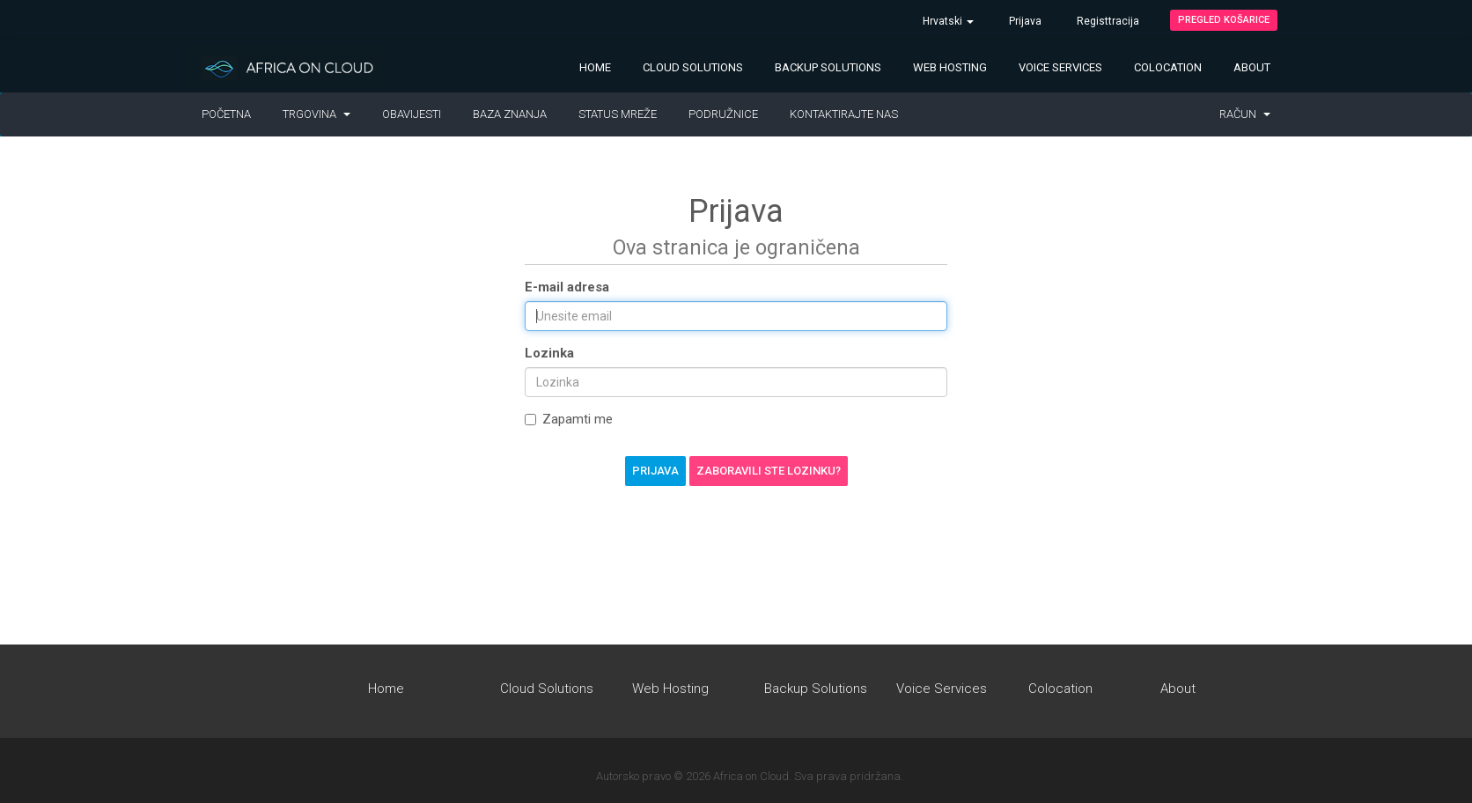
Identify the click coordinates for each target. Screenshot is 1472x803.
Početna (226, 114)
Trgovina (316, 114)
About (1251, 67)
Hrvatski (948, 21)
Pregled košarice (1224, 20)
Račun (1244, 114)
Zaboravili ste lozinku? (768, 470)
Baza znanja (510, 114)
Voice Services (1060, 67)
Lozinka (549, 353)
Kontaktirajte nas (844, 114)
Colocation (1168, 67)
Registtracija (1108, 21)
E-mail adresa (567, 287)
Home (595, 67)
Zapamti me (569, 419)
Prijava (1025, 21)
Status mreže (617, 114)
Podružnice (723, 114)
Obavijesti (411, 114)
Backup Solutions (828, 67)
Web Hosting (950, 67)
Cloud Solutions (693, 67)
